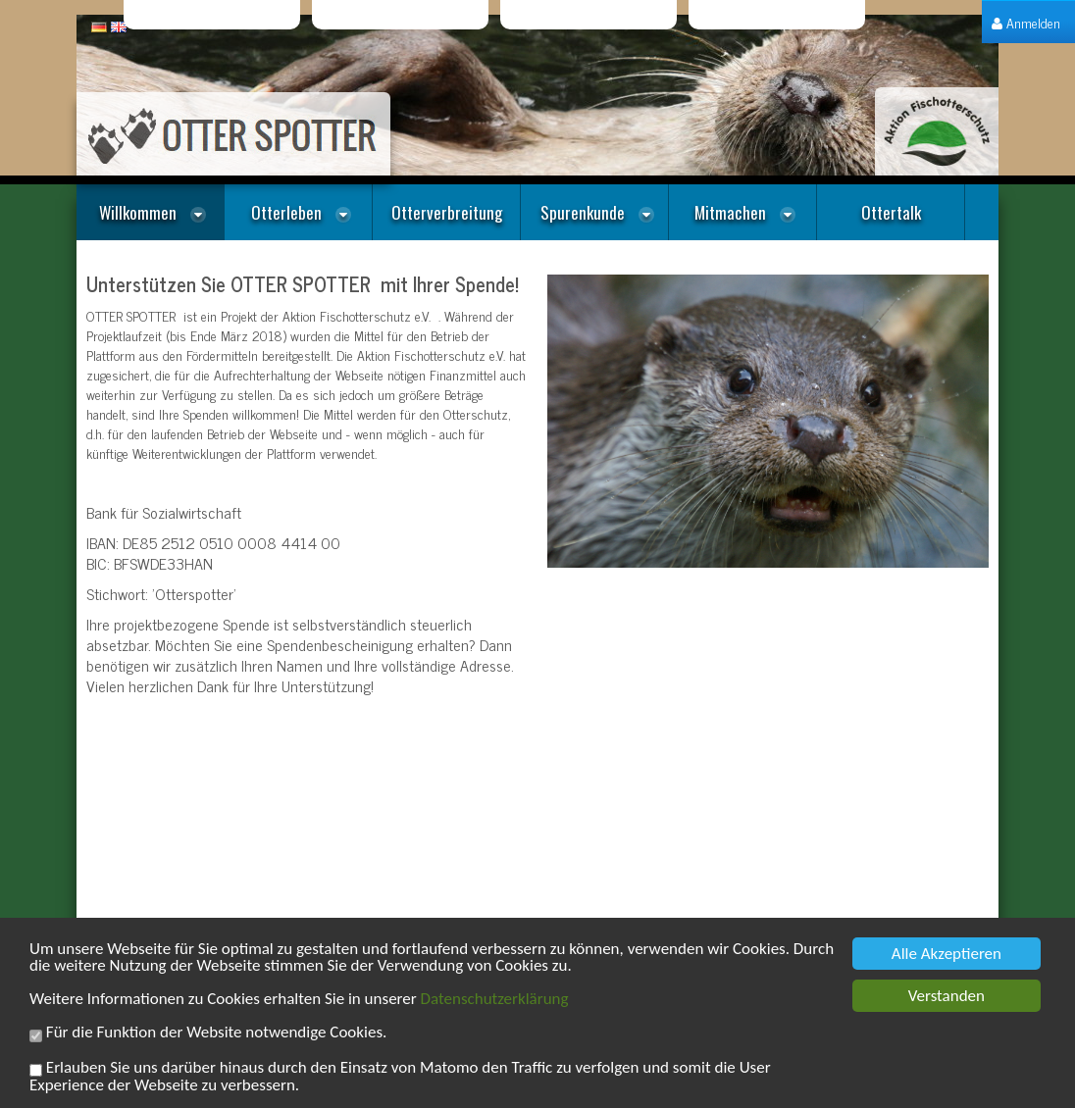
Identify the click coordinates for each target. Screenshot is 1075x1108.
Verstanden (946, 997)
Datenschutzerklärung (495, 1000)
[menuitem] (1026, 22)
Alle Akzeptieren (946, 955)
